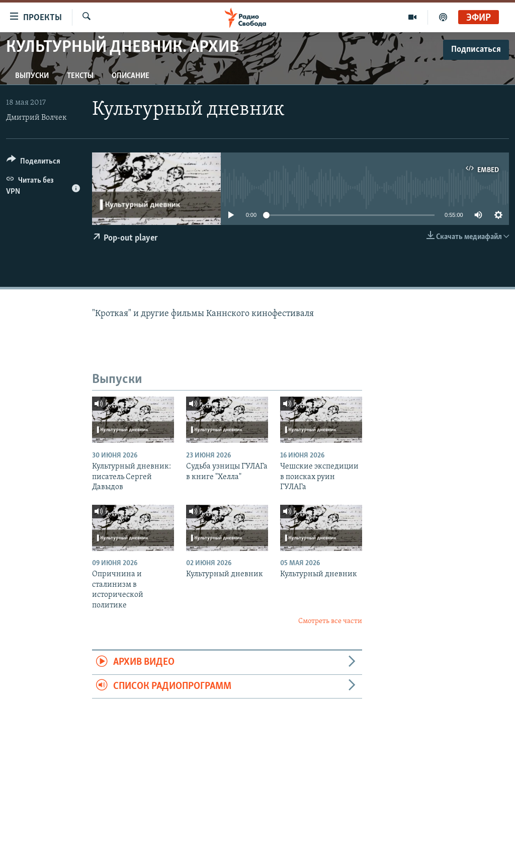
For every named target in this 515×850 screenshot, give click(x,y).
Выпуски (32, 76)
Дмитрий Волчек (36, 118)
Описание (130, 76)
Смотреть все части (330, 621)
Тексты (80, 76)
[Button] (33, 162)
